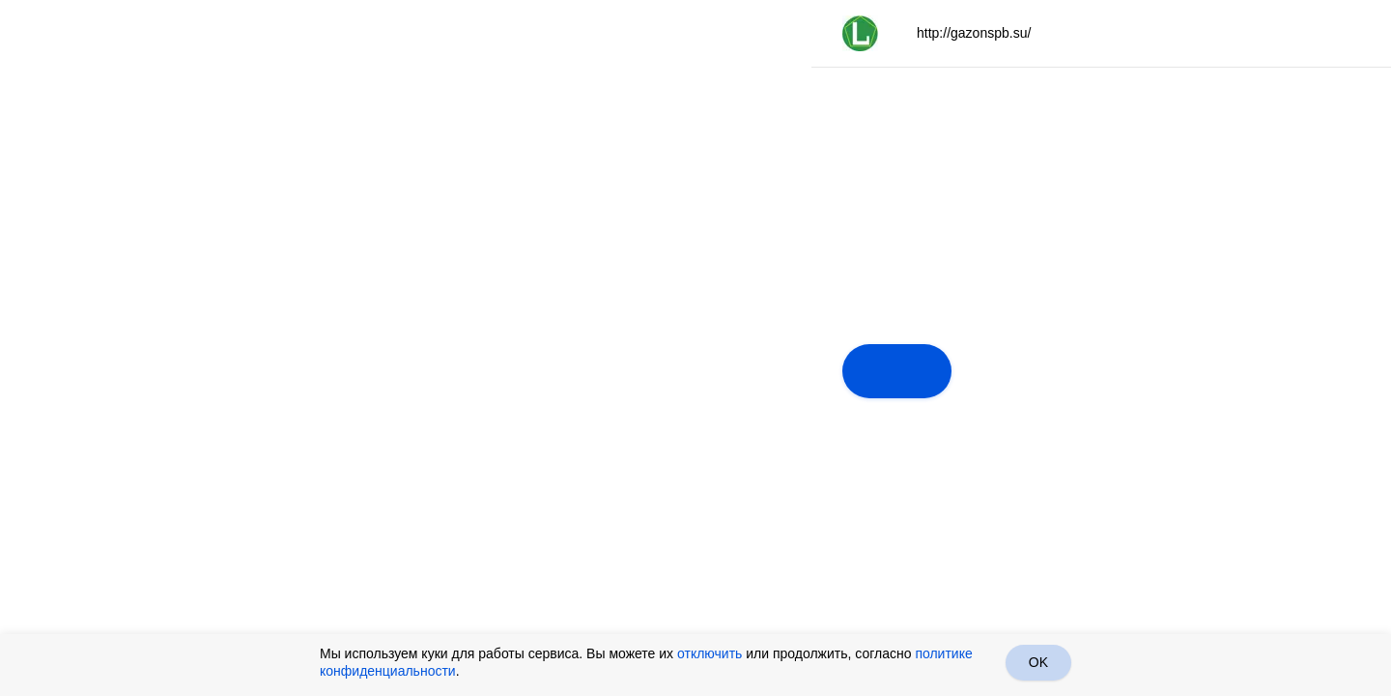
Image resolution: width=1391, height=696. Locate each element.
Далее (897, 371)
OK (1038, 662)
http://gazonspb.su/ (974, 33)
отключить (709, 653)
